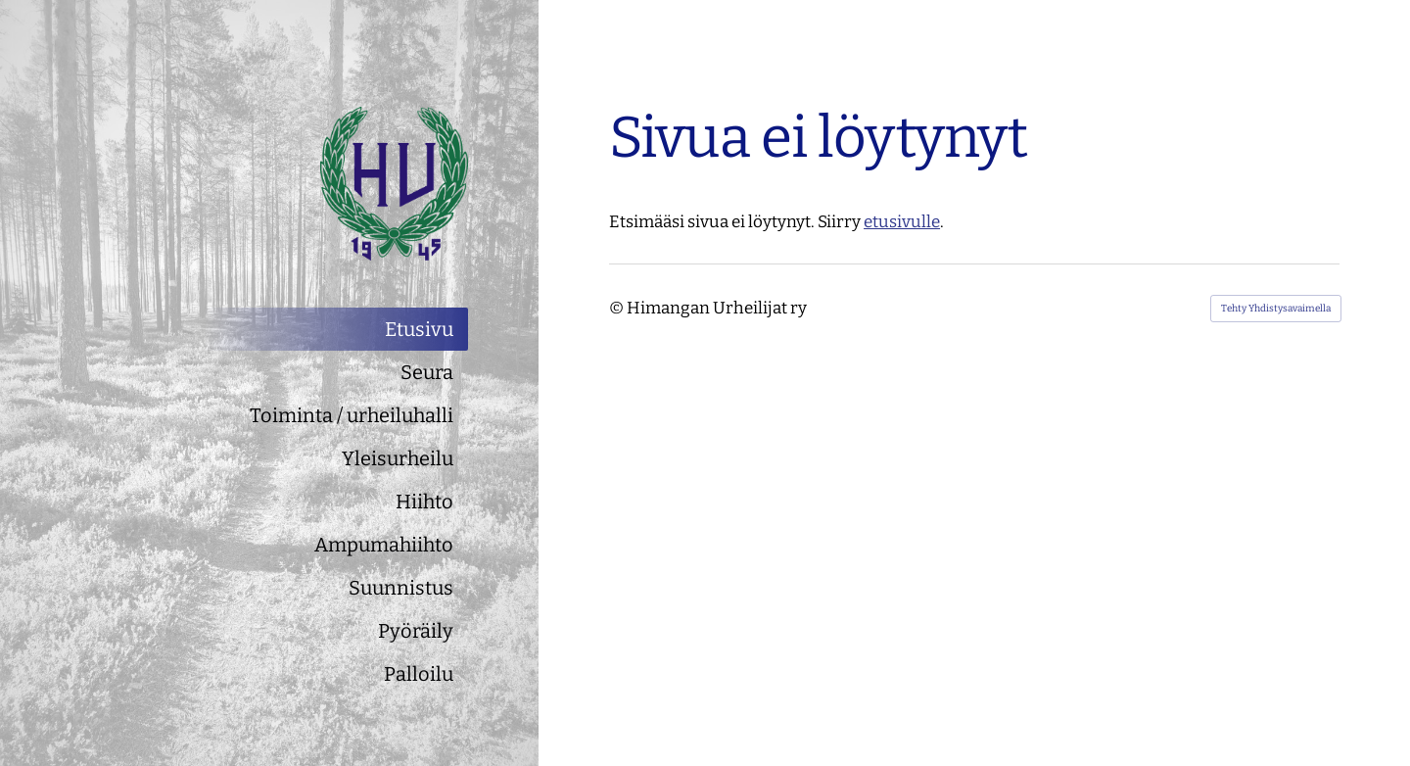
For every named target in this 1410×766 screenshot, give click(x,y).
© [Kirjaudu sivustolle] (618, 308)
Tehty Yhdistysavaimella (1276, 308)
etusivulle (902, 222)
